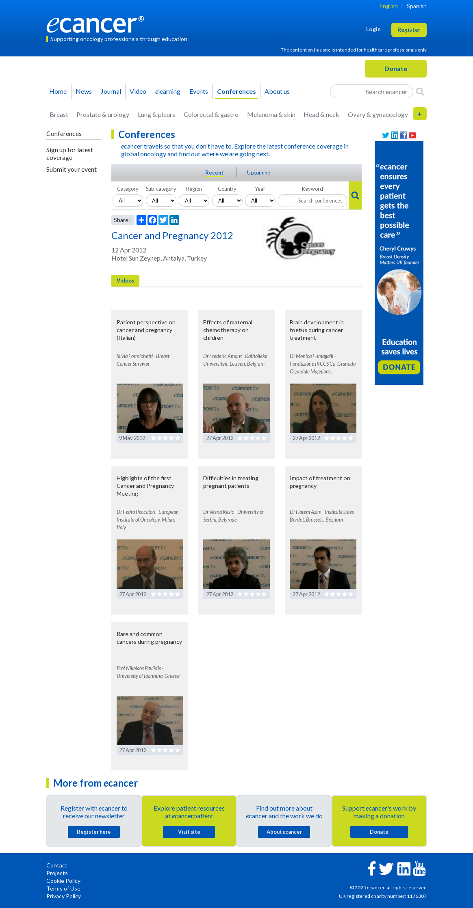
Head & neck (321, 114)
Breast (59, 114)
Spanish (417, 5)
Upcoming (258, 172)
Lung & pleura (157, 114)
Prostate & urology (102, 114)
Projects (57, 872)
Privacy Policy (63, 896)
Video (138, 91)
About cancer (284, 831)
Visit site (189, 831)
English (389, 5)
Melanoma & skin (271, 114)
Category (128, 188)
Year (260, 188)
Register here (94, 831)
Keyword (312, 188)
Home (58, 91)
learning (167, 91)
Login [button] (373, 29)
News (84, 91)
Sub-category (161, 188)
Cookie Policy (63, 880)
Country (227, 188)
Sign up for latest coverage (69, 153)
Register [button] (409, 29)
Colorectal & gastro (211, 114)
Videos (125, 280)
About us (277, 91)
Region (194, 188)
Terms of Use (63, 888)
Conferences (236, 91)
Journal (111, 91)
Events (198, 91)
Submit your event (71, 169)
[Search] (420, 91)
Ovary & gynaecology (378, 114)
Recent (214, 172)
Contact (56, 865)
